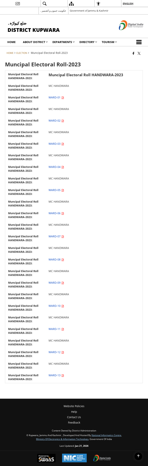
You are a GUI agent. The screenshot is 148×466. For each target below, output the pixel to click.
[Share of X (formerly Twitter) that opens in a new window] (139, 53)
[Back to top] (138, 456)
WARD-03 (56, 143)
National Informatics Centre (106, 435)
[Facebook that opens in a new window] (133, 53)
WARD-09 (56, 282)
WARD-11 (56, 329)
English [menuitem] (128, 3)
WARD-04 (56, 167)
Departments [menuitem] (63, 42)
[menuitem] (17, 3)
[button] (139, 42)
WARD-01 (56, 97)
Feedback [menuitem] (74, 422)
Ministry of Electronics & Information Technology (62, 439)
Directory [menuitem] (88, 42)
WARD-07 (56, 236)
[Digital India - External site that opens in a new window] (126, 33)
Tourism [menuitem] (109, 42)
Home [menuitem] (11, 42)
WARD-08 (56, 259)
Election (21, 52)
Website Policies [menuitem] (74, 406)
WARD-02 (56, 120)
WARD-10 (56, 306)
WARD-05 (56, 190)
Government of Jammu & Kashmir (89, 10)
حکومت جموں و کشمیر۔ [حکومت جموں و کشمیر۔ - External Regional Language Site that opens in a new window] (53, 10)
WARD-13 (56, 375)
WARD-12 (56, 352)
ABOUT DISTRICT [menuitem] (35, 42)
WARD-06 (56, 213)
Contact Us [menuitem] (74, 417)
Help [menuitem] (74, 412)
